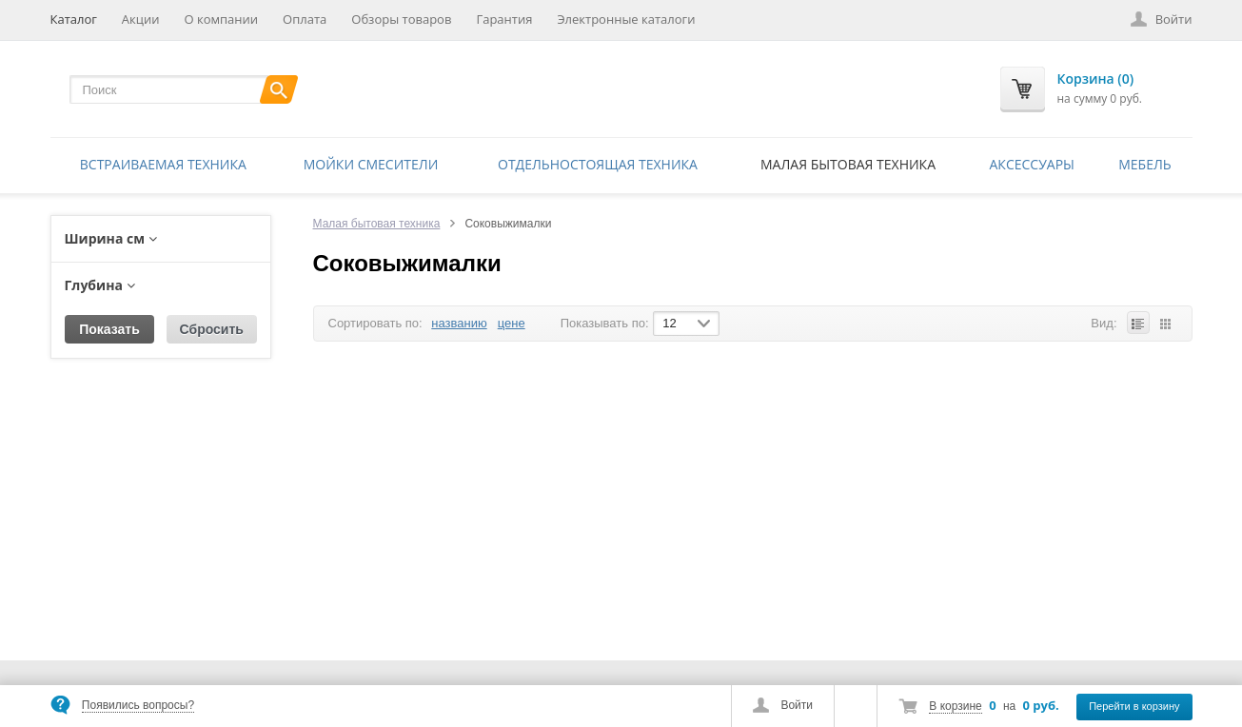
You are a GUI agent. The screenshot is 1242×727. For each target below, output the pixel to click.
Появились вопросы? (138, 705)
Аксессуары (1032, 164)
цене (511, 323)
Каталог (73, 19)
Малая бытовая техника (848, 164)
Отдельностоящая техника (598, 164)
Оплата (304, 19)
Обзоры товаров (401, 19)
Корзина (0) (1095, 78)
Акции (141, 19)
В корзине (955, 706)
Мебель (1144, 164)
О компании (221, 19)
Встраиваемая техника (163, 164)
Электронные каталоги (626, 19)
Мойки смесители (371, 164)
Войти (796, 705)
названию (458, 323)
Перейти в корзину (1134, 706)
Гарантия (504, 19)
